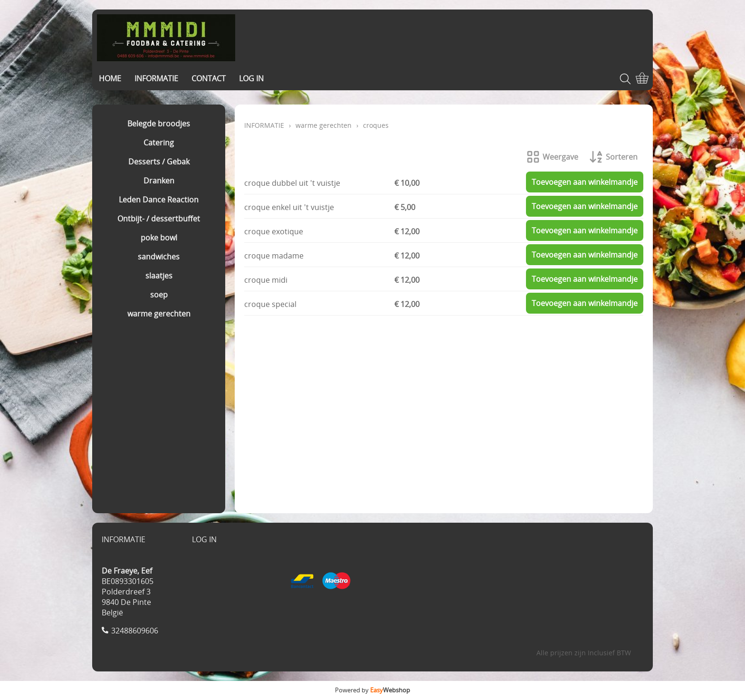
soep (159, 294)
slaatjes (158, 275)
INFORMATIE (156, 78)
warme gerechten (159, 313)
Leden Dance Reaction (159, 199)
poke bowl (159, 237)
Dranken (158, 180)
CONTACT (208, 78)
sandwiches (159, 256)
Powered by (372, 690)
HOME (110, 78)
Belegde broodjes (158, 123)
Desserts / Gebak (159, 161)
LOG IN (251, 78)
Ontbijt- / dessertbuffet (158, 218)
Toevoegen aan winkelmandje (585, 182)
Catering (158, 142)
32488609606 (134, 630)
